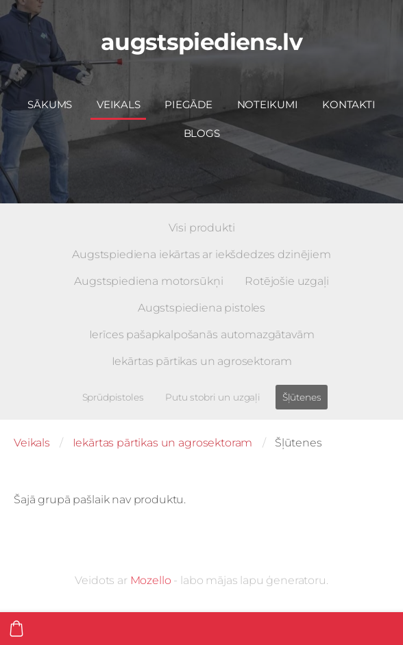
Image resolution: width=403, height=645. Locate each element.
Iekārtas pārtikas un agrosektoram (163, 442)
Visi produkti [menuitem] (202, 227)
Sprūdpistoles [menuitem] (113, 397)
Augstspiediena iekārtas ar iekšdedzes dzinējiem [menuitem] (201, 254)
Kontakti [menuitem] (348, 104)
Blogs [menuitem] (202, 133)
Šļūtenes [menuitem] (301, 397)
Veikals (32, 442)
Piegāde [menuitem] (188, 104)
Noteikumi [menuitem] (267, 104)
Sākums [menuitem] (49, 104)
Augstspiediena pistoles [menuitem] (201, 307)
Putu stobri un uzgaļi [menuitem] (212, 397)
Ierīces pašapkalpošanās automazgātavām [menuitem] (202, 334)
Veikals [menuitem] (118, 104)
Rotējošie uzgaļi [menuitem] (286, 281)
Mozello (150, 580)
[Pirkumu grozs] (16, 628)
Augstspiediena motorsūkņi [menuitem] (148, 281)
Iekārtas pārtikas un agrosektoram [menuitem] (202, 361)
